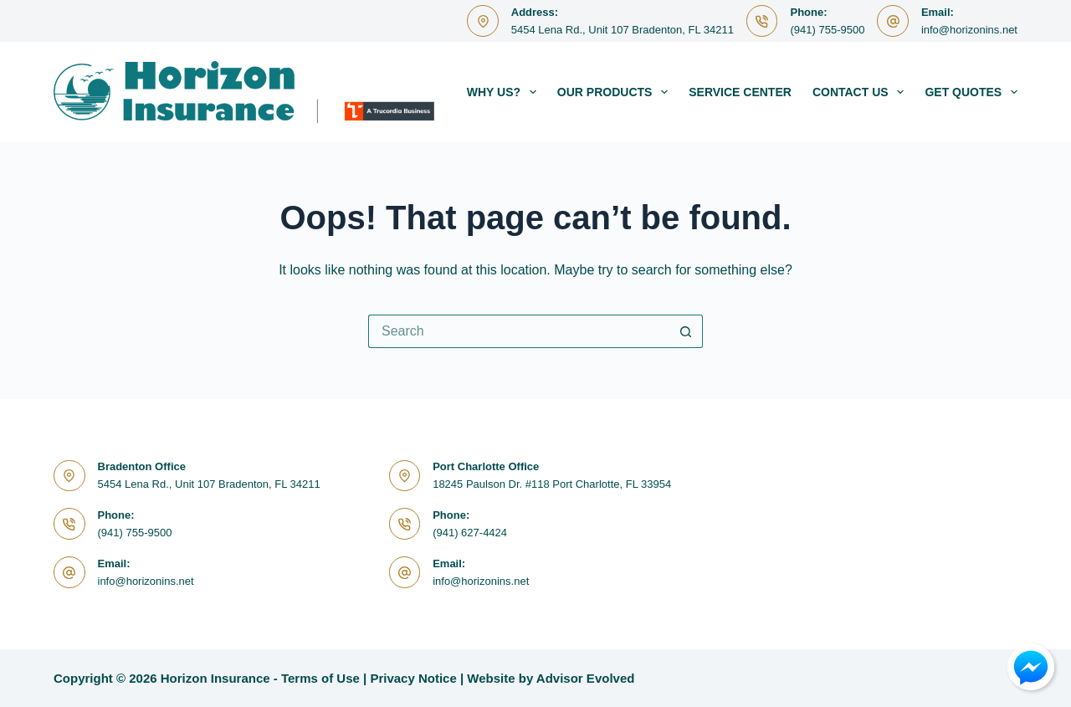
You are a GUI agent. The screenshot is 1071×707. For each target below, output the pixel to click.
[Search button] (686, 331)
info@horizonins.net (969, 29)
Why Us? (505, 92)
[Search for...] (518, 331)
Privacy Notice (413, 678)
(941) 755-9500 (827, 29)
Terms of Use (320, 678)
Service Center (740, 92)
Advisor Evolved (585, 678)
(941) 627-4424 (470, 532)
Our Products (615, 92)
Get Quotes (971, 92)
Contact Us (861, 92)
